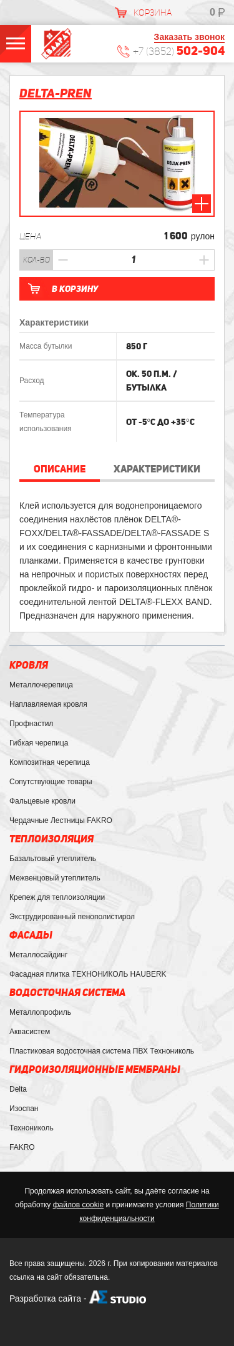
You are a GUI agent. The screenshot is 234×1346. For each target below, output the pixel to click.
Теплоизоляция (51, 839)
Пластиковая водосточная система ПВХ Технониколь (101, 1051)
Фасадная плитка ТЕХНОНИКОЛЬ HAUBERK (88, 974)
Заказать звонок (189, 37)
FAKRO (22, 1147)
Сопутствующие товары (50, 781)
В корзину (75, 289)
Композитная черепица (49, 762)
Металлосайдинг (38, 954)
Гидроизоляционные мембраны (94, 1069)
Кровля (28, 665)
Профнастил (31, 723)
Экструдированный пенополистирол (72, 916)
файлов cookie (78, 1204)
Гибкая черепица (38, 743)
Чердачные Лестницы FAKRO (60, 820)
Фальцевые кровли (42, 801)
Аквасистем (29, 1031)
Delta (18, 1089)
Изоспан (23, 1108)
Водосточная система (67, 993)
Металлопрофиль (40, 1012)
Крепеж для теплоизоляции (57, 897)
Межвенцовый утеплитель (54, 878)
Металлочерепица (41, 684)
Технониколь (31, 1128)
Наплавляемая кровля (48, 704)
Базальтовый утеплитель (52, 858)
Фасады (30, 935)
